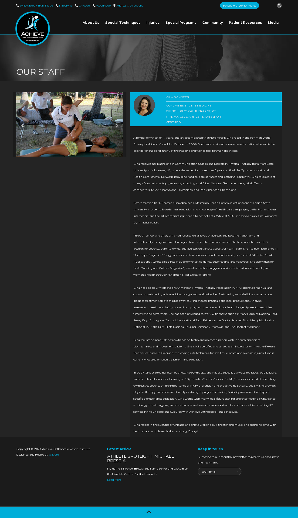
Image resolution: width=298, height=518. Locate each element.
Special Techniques (122, 23)
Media (273, 23)
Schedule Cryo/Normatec (239, 5)
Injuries (152, 23)
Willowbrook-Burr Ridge (36, 5)
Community (212, 23)
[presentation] (233, 484)
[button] (21, 124)
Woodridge (103, 5)
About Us (91, 23)
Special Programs (181, 23)
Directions (129, 5)
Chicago (84, 5)
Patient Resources (245, 23)
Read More (114, 479)
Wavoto (53, 454)
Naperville (65, 5)
